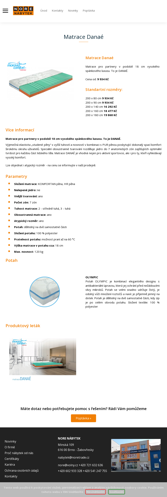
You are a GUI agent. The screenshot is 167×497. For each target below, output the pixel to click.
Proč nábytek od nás (19, 453)
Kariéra (10, 464)
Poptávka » (83, 418)
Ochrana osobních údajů (22, 470)
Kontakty (57, 10)
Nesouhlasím (95, 492)
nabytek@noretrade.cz (73, 457)
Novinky (73, 10)
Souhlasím (116, 492)
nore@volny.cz (68, 465)
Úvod (43, 10)
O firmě (10, 447)
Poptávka (89, 10)
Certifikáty (12, 459)
